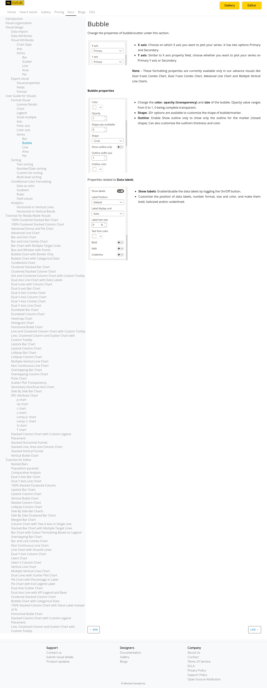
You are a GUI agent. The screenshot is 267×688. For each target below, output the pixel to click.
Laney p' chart (26, 417)
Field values (25, 199)
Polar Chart (19, 378)
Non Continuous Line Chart (30, 366)
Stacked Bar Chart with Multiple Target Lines (41, 528)
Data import (19, 31)
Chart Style (24, 44)
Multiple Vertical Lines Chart (30, 571)
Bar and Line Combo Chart (29, 241)
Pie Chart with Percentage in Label (34, 580)
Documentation (130, 653)
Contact (193, 657)
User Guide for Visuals (21, 96)
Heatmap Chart (21, 318)
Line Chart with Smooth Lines (31, 550)
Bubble (27, 143)
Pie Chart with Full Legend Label (33, 584)
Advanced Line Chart (25, 233)
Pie (24, 74)
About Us (193, 653)
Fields (21, 87)
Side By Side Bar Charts (27, 511)
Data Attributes (21, 36)
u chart (22, 413)
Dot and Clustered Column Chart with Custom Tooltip (48, 276)
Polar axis (23, 126)
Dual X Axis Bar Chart (25, 477)
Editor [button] (252, 5)
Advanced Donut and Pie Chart (32, 229)
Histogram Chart (22, 323)
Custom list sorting (29, 173)
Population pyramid (24, 468)
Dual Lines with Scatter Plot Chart (34, 575)
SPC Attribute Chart (24, 395)
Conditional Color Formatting (31, 181)
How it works (28, 12)
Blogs (81, 12)
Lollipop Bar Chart (23, 353)
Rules (20, 194)
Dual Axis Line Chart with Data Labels (36, 280)
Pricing (59, 12)
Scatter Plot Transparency (29, 383)
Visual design (15, 27)
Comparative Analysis (26, 473)
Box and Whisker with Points (30, 250)
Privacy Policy (196, 670)
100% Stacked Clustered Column (33, 485)
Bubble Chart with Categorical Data (35, 258)
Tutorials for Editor (19, 460)
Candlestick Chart (23, 263)
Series (21, 53)
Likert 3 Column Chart (26, 562)
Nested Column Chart (26, 503)
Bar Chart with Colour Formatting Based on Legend (46, 532)
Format (22, 92)
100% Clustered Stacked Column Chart (37, 224)
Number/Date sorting (31, 168)
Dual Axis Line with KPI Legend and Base (39, 592)
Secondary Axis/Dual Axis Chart (32, 387)
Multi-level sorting (29, 177)
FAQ (92, 12)
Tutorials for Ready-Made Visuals (28, 216)
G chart (22, 425)
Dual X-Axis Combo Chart (28, 293)
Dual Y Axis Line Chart (26, 305)
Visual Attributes (22, 40)
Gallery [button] (229, 5)
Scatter (27, 62)
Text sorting (25, 164)
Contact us (54, 653)
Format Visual (20, 100)
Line (25, 66)
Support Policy (197, 675)
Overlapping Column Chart (29, 374)
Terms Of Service (198, 662)
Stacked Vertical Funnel (27, 451)
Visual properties (28, 83)
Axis (19, 49)
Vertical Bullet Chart (25, 455)
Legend (22, 113)
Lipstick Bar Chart (23, 344)
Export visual (20, 79)
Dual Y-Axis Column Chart (28, 297)
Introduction (14, 19)
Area (25, 70)
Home (11, 12)
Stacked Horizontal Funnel (29, 442)
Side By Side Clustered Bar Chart (33, 515)
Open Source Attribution (204, 679)
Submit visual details (59, 657)
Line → (254, 629)
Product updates (58, 662)
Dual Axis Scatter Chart (27, 588)
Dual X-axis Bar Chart (25, 288)
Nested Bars (19, 464)
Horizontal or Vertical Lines (35, 207)
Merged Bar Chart (23, 520)
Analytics (17, 203)
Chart (20, 109)
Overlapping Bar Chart (26, 370)
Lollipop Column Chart (26, 357)
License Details (27, 104)
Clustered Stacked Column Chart (33, 271)
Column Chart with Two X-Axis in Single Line (41, 524)
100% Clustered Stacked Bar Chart (34, 220)
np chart (22, 404)
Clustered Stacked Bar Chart (30, 267)
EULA (191, 666)
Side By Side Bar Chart (26, 391)
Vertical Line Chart (23, 567)
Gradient (23, 190)
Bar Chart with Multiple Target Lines (36, 246)
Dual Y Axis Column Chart (28, 554)
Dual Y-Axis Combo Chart (28, 301)
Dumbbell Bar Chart (25, 310)
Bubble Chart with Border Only (32, 254)
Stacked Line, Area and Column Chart (36, 447)
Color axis (23, 130)
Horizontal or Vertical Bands (36, 211)
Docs (70, 12)
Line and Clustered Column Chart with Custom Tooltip (48, 331)
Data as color (26, 186)
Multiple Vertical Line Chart (29, 361)
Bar (24, 57)
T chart (21, 430)
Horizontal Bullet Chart (27, 327)
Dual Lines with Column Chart (31, 284)
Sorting (16, 160)
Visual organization (19, 23)
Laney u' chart (26, 421)
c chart (21, 408)
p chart (22, 400)
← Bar (94, 629)
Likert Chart (19, 558)
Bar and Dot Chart (23, 237)
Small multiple (26, 117)
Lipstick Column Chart (26, 348)
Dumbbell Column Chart (27, 314)
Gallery (46, 12)
